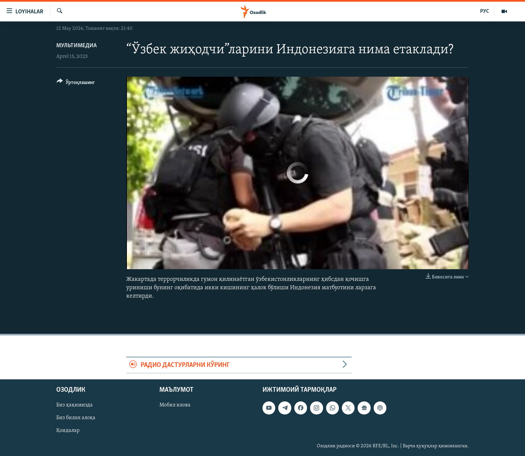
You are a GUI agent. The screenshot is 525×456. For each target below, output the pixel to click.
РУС (484, 11)
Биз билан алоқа (75, 418)
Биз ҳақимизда (74, 405)
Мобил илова (175, 405)
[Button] (76, 83)
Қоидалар (68, 430)
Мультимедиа (76, 46)
